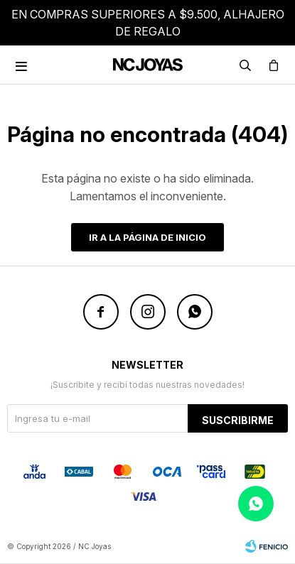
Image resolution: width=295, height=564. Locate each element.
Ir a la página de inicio (147, 237)
